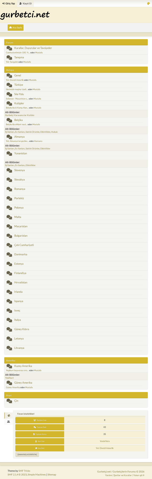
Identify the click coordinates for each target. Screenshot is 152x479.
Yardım (108, 475)
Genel (17, 75)
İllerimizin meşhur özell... (17, 89)
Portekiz (19, 198)
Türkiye (18, 84)
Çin (16, 400)
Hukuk (54, 131)
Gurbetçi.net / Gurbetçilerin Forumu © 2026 (120, 471)
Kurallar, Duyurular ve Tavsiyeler (33, 48)
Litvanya (19, 347)
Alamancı (38, 141)
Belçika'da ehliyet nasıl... (16, 124)
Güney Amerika (23, 382)
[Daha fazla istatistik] (27, 454)
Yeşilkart (9, 377)
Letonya (19, 338)
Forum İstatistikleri (25, 414)
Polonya (18, 207)
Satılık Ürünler (33, 131)
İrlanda (18, 291)
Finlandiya (20, 273)
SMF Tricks (24, 470)
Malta (17, 217)
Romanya (19, 188)
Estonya (18, 263)
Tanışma (19, 57)
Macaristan (20, 226)
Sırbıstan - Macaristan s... (17, 98)
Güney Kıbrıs (21, 329)
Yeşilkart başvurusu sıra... (17, 370)
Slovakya (19, 179)
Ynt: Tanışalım (12, 62)
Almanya (19, 136)
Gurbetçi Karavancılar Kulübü (19, 115)
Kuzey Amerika (23, 366)
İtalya (17, 319)
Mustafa (39, 52)
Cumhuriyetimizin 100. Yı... (18, 52)
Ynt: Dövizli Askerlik (15, 80)
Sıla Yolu (19, 94)
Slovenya (19, 170)
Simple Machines (37, 474)
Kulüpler (19, 103)
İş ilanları (9, 131)
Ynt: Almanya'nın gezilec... (17, 141)
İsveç (17, 310)
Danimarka (20, 254)
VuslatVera (105, 441)
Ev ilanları (20, 131)
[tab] (8, 415)
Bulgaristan (20, 235)
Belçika (18, 120)
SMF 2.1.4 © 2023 (17, 474)
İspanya (18, 301)
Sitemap (51, 474)
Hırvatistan (20, 282)
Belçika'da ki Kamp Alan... (17, 107)
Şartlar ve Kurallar (123, 475)
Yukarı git (138, 475)
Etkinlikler (45, 131)
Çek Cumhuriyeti (24, 245)
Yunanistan (20, 153)
